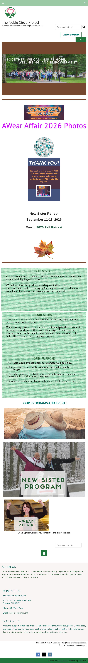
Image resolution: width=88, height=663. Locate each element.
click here (28, 632)
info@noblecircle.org (18, 612)
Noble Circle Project (22, 319)
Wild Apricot (62, 660)
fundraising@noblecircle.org (54, 632)
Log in (81, 40)
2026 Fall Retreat (49, 227)
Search (84, 27)
